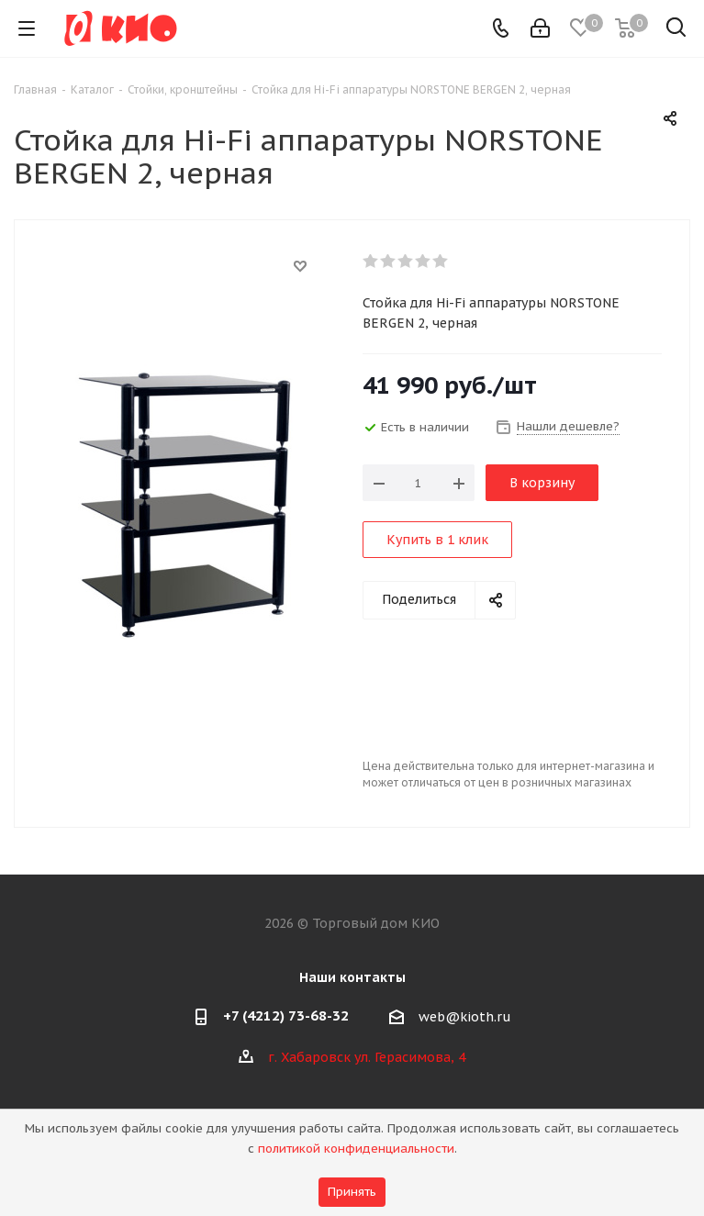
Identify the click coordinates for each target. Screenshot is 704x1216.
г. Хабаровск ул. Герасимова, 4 (366, 1057)
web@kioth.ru (465, 1017)
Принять (352, 1191)
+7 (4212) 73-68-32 (286, 1015)
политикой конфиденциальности (356, 1148)
